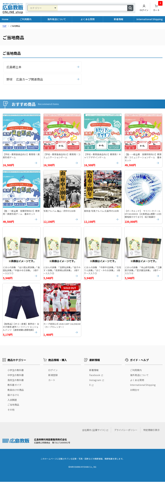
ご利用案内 (25, 19)
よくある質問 (88, 19)
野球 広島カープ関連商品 (24, 79)
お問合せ (134, 393)
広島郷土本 (13, 67)
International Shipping (150, 19)
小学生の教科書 (15, 373)
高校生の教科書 (15, 383)
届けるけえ (13, 397)
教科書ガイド (14, 388)
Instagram (95, 383)
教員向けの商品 (15, 393)
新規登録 (53, 378)
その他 (10, 412)
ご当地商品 (13, 407)
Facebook (94, 378)
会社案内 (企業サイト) (93, 433)
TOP (4, 25)
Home (5, 19)
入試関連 (12, 402)
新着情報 (118, 19)
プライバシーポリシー (125, 433)
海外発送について (56, 19)
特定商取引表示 (151, 433)
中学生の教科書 (15, 378)
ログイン (144, 8)
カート (158, 7)
